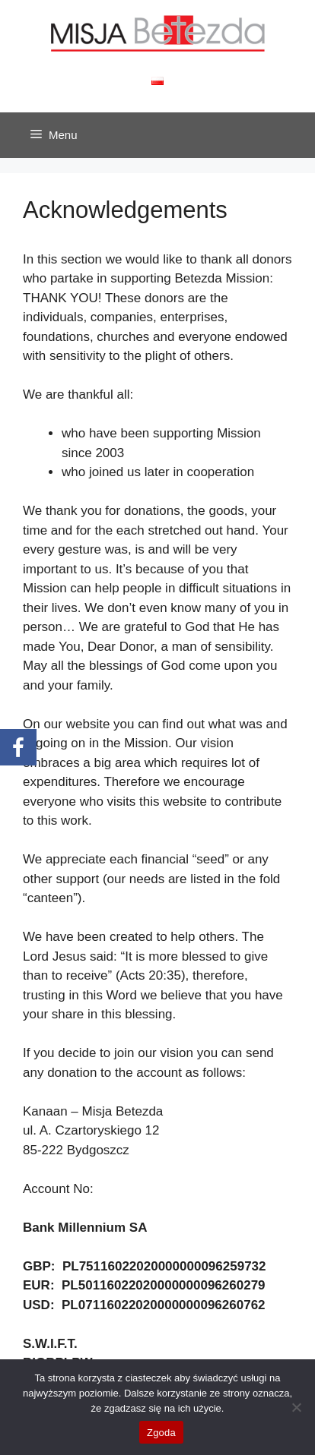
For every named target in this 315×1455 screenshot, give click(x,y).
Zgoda (161, 1432)
